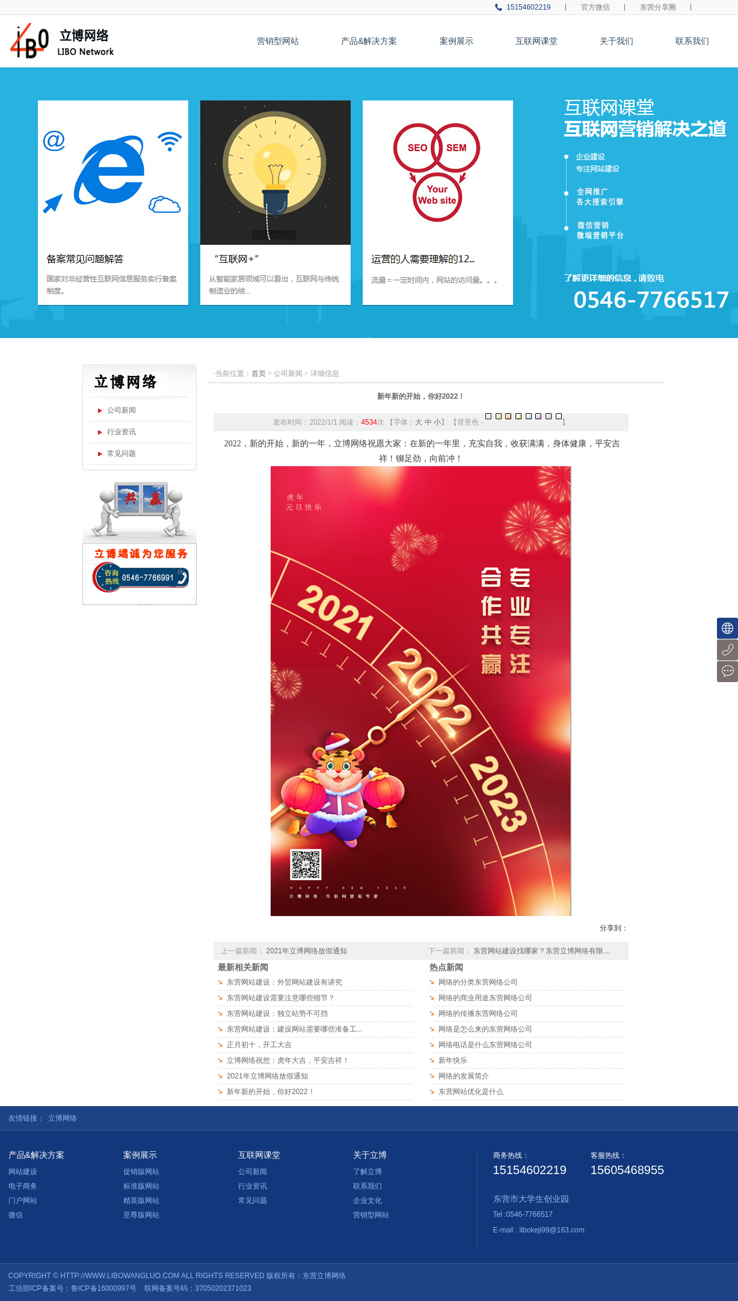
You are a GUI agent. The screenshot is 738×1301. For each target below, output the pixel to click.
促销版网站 (141, 1171)
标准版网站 (141, 1186)
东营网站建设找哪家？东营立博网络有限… (541, 951)
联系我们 (692, 41)
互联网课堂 (536, 41)
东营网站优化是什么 (470, 1091)
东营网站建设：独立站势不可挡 (277, 1013)
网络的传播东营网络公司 (478, 1013)
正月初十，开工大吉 (259, 1045)
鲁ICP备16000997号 (104, 1288)
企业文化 (367, 1200)
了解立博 (367, 1171)
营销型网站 (278, 41)
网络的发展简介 (463, 1076)
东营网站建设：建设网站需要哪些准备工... (295, 1029)
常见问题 (121, 453)
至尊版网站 (141, 1215)
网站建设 (22, 1171)
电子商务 (22, 1186)
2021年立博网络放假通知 (306, 951)
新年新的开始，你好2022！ (421, 396)
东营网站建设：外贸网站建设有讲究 (284, 982)
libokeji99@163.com (552, 1230)
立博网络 (62, 1118)
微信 (15, 1215)
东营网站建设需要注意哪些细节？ (281, 998)
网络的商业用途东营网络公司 (485, 998)
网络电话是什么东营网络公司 (485, 1045)
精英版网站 (141, 1200)
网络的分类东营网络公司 (478, 982)
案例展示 (456, 41)
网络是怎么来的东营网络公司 (485, 1029)
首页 (258, 373)
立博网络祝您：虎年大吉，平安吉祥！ (288, 1060)
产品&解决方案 (369, 41)
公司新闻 (121, 410)
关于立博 (370, 1155)
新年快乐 (452, 1060)
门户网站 (22, 1200)
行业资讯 (121, 432)
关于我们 (616, 41)
